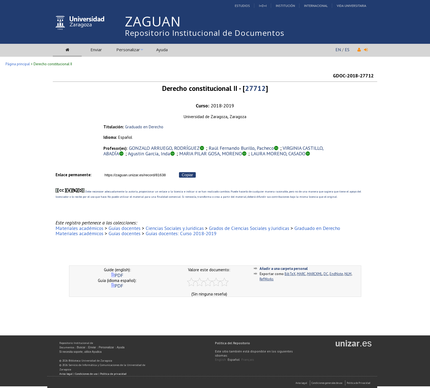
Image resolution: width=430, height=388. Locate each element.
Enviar (96, 49)
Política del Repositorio (232, 343)
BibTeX (290, 274)
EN (338, 49)
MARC (301, 274)
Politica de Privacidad (358, 382)
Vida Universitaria (351, 6)
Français (247, 359)
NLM (347, 274)
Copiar (187, 175)
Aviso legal (66, 374)
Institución (285, 6)
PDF (117, 275)
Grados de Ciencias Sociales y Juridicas (249, 228)
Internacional (316, 6)
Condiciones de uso (86, 374)
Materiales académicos (79, 228)
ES (347, 49)
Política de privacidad (113, 374)
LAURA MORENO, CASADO (278, 153)
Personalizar (128, 49)
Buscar (81, 347)
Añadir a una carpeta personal (284, 268)
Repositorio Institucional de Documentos (204, 33)
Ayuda (162, 49)
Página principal (17, 64)
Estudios (242, 6)
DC (326, 274)
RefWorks (267, 279)
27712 (255, 88)
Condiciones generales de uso (327, 382)
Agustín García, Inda (149, 153)
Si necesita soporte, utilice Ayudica (80, 351)
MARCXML (314, 274)
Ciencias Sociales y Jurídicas (175, 228)
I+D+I (263, 6)
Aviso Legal (301, 382)
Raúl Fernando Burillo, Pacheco (241, 148)
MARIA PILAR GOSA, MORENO (210, 153)
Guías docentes (124, 228)
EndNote (336, 274)
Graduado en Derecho (144, 126)
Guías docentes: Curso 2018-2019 (181, 233)
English (220, 359)
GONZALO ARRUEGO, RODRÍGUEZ (164, 148)
